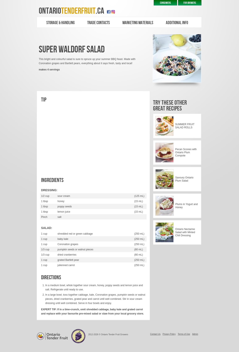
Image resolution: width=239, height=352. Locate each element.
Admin (195, 334)
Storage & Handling (60, 22)
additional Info (177, 22)
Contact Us (155, 334)
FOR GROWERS (189, 3)
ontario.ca (71, 11)
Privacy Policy (168, 334)
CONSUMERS (165, 3)
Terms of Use (184, 334)
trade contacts (98, 22)
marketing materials (137, 22)
